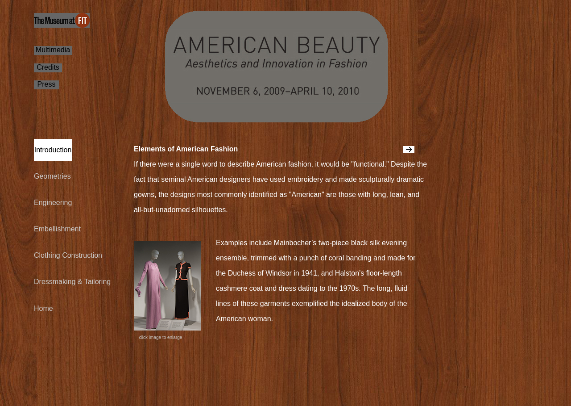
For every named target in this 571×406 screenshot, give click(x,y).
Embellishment (57, 229)
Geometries (52, 176)
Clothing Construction (68, 255)
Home (43, 308)
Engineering (53, 202)
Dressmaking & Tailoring (72, 281)
